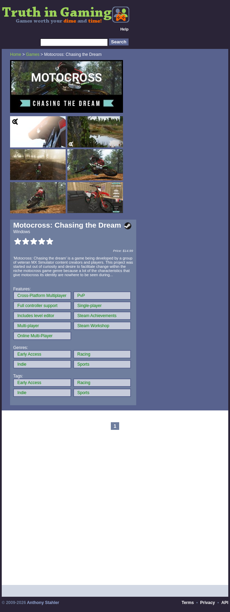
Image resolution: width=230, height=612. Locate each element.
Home (15, 54)
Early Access (29, 354)
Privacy (207, 602)
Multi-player (28, 325)
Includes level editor (35, 315)
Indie (21, 364)
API (224, 602)
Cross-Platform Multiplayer (41, 295)
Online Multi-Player (34, 335)
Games (33, 54)
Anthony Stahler (43, 602)
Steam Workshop (93, 325)
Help (124, 29)
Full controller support (37, 305)
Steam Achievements (97, 315)
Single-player (89, 305)
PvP (81, 295)
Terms (188, 602)
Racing (83, 354)
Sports (83, 364)
